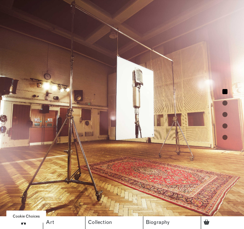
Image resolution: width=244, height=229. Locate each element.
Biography (158, 222)
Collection (100, 222)
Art (50, 222)
